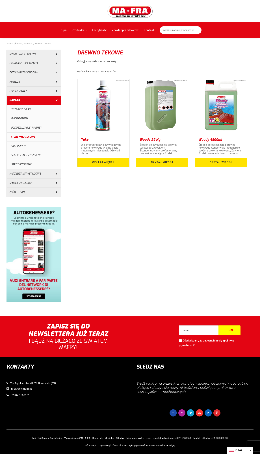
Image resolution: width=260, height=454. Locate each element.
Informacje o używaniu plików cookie (104, 445)
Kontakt (149, 30)
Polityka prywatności (136, 445)
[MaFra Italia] (130, 11)
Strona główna (13, 43)
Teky (85, 139)
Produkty (79, 30)
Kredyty (171, 445)
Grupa (62, 30)
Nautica (28, 43)
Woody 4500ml (210, 139)
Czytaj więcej (103, 162)
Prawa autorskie (157, 445)
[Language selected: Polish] (240, 450)
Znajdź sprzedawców (125, 30)
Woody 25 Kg (150, 139)
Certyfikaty (99, 30)
